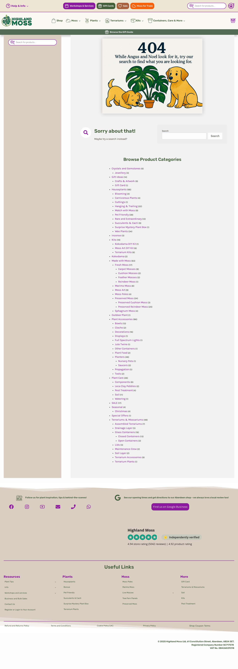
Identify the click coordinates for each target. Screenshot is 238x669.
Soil (183, 590)
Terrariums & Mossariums (194, 584)
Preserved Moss (131, 603)
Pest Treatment (189, 602)
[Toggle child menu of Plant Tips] (55, 578)
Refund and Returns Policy (19, 626)
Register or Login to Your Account (22, 609)
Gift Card (186, 578)
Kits (183, 596)
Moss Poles (128, 578)
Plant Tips (10, 578)
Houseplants (70, 578)
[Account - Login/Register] (231, 6)
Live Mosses (129, 590)
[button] (17, 6)
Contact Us (10, 603)
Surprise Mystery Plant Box (78, 602)
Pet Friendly (70, 590)
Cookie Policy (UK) (106, 626)
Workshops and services (17, 590)
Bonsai (67, 584)
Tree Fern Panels (131, 596)
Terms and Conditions (62, 626)
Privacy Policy (150, 626)
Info (7, 584)
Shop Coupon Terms (199, 626)
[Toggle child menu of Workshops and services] (55, 591)
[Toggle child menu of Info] (55, 584)
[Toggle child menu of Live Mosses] (172, 590)
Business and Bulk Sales (17, 597)
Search (166, 131)
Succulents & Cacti (74, 596)
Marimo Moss (129, 584)
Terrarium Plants (72, 609)
